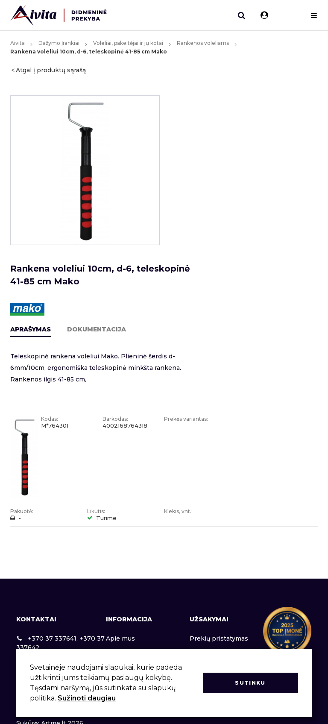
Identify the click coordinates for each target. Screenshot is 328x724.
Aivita (17, 43)
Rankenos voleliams (203, 43)
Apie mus (120, 638)
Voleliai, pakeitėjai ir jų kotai (128, 43)
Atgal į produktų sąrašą (51, 70)
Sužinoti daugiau (87, 698)
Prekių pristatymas (219, 638)
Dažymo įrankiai (58, 43)
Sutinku (250, 683)
